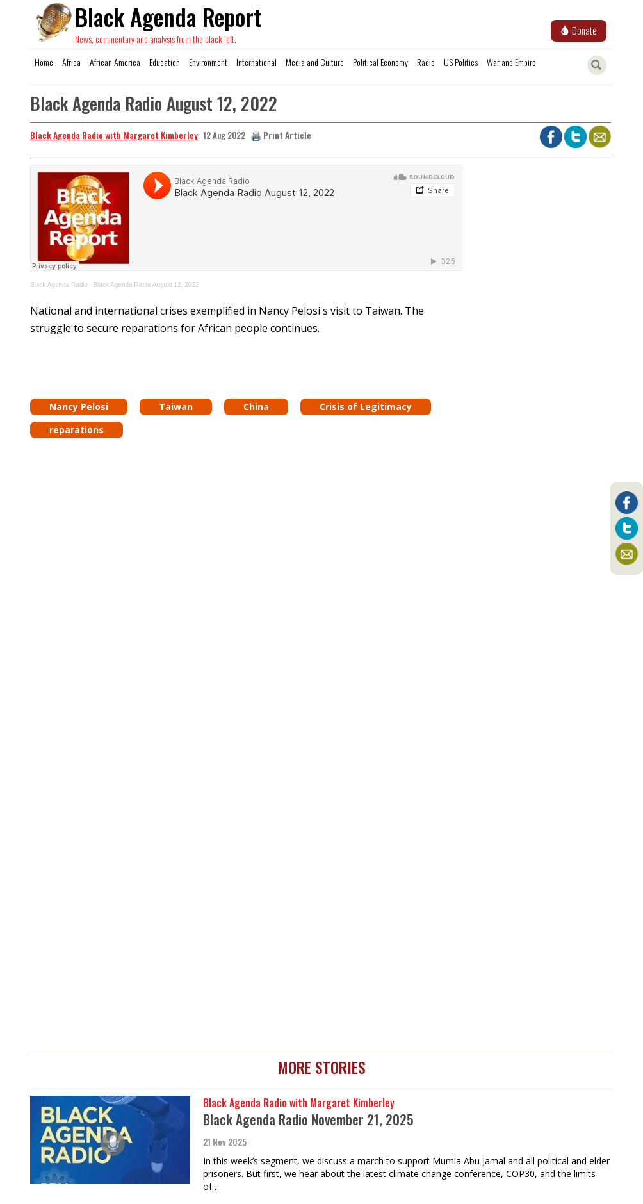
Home (44, 62)
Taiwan (176, 406)
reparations (76, 430)
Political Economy (380, 62)
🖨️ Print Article (280, 135)
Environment (208, 62)
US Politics (461, 62)
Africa (71, 62)
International (256, 62)
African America (115, 62)
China (256, 406)
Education (164, 62)
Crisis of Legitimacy (366, 406)
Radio (426, 62)
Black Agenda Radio (59, 284)
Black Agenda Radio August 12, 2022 (146, 284)
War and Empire (511, 62)
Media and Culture (315, 62)
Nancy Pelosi (78, 406)
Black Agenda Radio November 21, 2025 (308, 1119)
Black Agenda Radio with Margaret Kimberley (114, 135)
